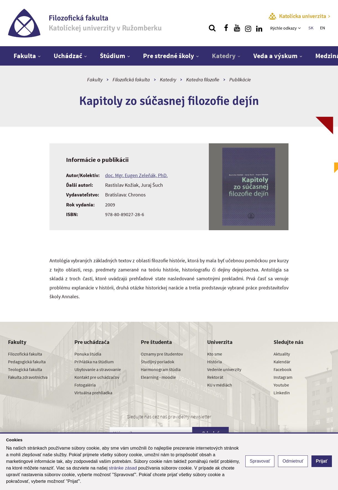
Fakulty (95, 79)
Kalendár (282, 361)
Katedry (224, 55)
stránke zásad (123, 468)
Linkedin (282, 392)
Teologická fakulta (25, 369)
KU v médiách (219, 385)
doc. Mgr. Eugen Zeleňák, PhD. (136, 175)
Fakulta (25, 55)
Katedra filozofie (202, 79)
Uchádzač (68, 55)
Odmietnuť (292, 461)
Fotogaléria (85, 385)
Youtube (281, 385)
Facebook (283, 369)
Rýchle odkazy (283, 28)
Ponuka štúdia (87, 354)
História (214, 361)
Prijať (321, 461)
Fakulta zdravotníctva (28, 377)
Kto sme (214, 354)
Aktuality (282, 354)
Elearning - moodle (158, 377)
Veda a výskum (275, 55)
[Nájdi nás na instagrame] (248, 27)
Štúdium (112, 55)
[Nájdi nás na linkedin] (259, 27)
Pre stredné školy (168, 55)
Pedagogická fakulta (27, 361)
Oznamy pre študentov (162, 354)
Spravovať (260, 461)
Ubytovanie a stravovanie (97, 369)
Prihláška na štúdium (94, 361)
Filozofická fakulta (131, 79)
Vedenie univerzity (224, 369)
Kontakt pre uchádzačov (96, 377)
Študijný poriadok (157, 361)
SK (310, 27)
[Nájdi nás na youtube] (237, 27)
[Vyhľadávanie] (212, 27)
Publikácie (240, 79)
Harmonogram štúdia (161, 369)
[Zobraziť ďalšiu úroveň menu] (300, 28)
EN (322, 27)
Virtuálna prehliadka (93, 392)
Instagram (283, 377)
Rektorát (215, 377)
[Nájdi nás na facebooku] (226, 27)
